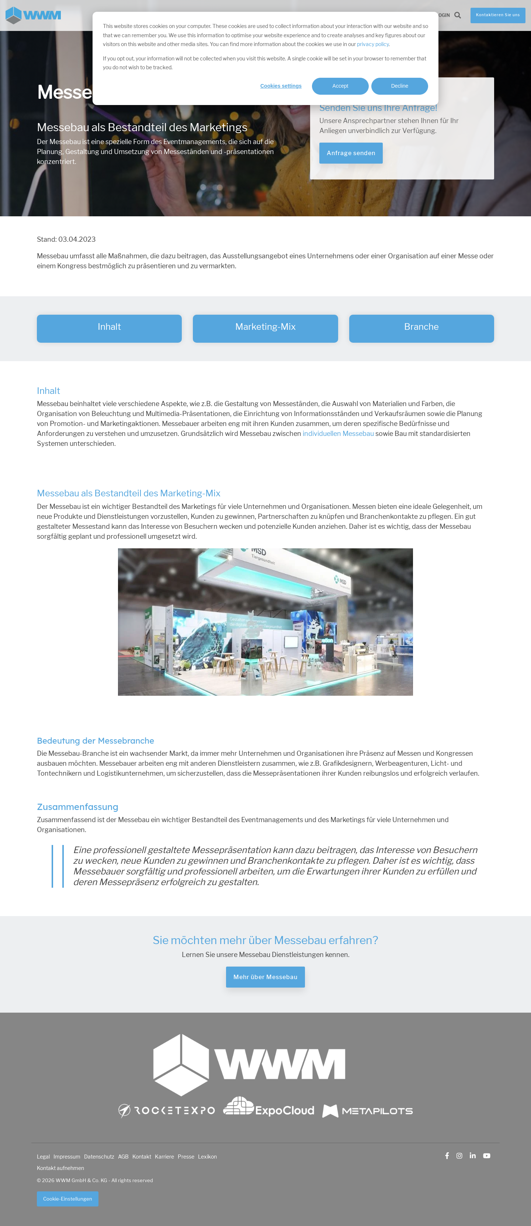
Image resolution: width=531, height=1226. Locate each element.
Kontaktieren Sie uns (498, 15)
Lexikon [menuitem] (207, 1156)
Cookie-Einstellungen (67, 1199)
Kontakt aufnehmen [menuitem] (60, 1168)
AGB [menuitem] (123, 1156)
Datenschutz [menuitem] (99, 1156)
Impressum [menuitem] (66, 1156)
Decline (400, 86)
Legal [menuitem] (43, 1156)
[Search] (457, 15)
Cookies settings (281, 86)
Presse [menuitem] (186, 1156)
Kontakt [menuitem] (141, 1156)
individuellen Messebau (338, 434)
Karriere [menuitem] (164, 1156)
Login (443, 15)
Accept (340, 86)
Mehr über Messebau (265, 977)
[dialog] (265, 58)
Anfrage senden (351, 153)
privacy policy (373, 44)
